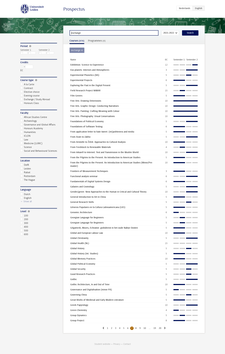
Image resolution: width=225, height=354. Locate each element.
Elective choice (30, 91)
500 (24, 230)
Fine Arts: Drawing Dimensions (85, 100)
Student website (102, 344)
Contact (127, 344)
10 (144, 328)
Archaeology (28, 120)
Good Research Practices (82, 274)
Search (190, 32)
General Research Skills (82, 202)
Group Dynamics (78, 315)
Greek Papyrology (79, 305)
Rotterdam (27, 176)
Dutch (25, 194)
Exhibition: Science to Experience (87, 64)
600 (24, 234)
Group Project (77, 320)
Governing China (78, 294)
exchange (75, 50)
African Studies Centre (33, 117)
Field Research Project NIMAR (85, 90)
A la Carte (27, 84)
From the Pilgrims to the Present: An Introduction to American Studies (105, 157)
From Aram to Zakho (80, 136)
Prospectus (74, 9)
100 (24, 215)
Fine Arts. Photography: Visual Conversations (92, 116)
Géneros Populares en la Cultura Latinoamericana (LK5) (97, 207)
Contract (26, 88)
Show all (27, 201)
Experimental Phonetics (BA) (84, 75)
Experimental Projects (81, 80)
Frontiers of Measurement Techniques (89, 171)
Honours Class (29, 103)
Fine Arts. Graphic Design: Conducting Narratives (94, 106)
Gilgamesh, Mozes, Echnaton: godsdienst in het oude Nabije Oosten (104, 227)
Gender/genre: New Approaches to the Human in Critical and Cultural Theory (108, 191)
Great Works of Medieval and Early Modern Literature (97, 299)
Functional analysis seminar (84, 176)
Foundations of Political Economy (87, 121)
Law (24, 139)
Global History (77, 248)
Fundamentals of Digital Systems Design (90, 181)
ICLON (25, 135)
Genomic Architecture (81, 212)
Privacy (116, 344)
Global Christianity (79, 238)
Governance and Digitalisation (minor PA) (91, 289)
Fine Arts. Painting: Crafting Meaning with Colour (94, 111)
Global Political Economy (82, 263)
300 (24, 223)
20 (160, 328)
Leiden (25, 168)
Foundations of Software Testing (86, 126)
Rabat (25, 172)
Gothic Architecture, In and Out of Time (90, 284)
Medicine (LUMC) (31, 143)
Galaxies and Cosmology (82, 186)
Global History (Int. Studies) (84, 253)
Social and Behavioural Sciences (38, 150)
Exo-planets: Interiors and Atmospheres (89, 69)
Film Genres (76, 95)
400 (24, 226)
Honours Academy (31, 128)
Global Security (77, 269)
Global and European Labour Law (86, 233)
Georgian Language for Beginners (87, 217)
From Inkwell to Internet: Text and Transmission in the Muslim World (104, 152)
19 (154, 328)
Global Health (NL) (79, 243)
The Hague (27, 179)
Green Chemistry (78, 310)
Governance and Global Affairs (37, 124)
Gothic (73, 279)
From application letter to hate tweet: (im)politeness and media (102, 131)
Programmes (96, 40)
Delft (24, 164)
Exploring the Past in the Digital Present (90, 85)
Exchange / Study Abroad (35, 99)
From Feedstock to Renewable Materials (90, 147)
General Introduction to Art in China (88, 196)
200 (24, 219)
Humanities (28, 132)
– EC (26, 68)
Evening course (30, 95)
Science (26, 147)
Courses (77, 40)
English (25, 198)
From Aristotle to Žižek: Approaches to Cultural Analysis (98, 142)
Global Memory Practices (82, 258)
